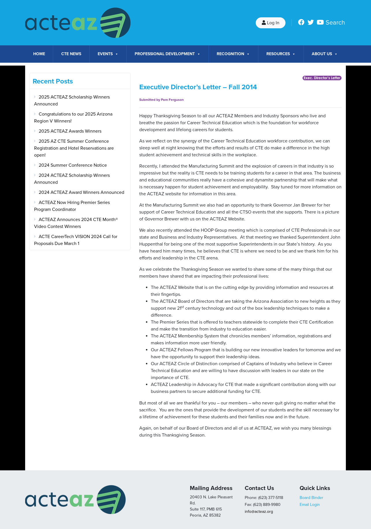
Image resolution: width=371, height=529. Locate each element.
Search (335, 22)
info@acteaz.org (259, 511)
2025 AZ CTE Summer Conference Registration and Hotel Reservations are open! (74, 148)
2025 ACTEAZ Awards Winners (70, 131)
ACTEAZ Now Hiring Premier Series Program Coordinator (72, 206)
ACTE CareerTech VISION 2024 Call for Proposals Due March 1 (75, 240)
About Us (325, 54)
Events (108, 54)
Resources (281, 54)
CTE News (71, 53)
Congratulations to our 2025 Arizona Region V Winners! (73, 117)
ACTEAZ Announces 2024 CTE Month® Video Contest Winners (76, 223)
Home (39, 53)
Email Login (310, 504)
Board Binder (311, 497)
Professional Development (168, 54)
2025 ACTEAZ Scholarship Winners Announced (72, 100)
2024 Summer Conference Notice (73, 165)
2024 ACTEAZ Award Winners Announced (81, 192)
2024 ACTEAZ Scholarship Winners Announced (72, 178)
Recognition (233, 54)
